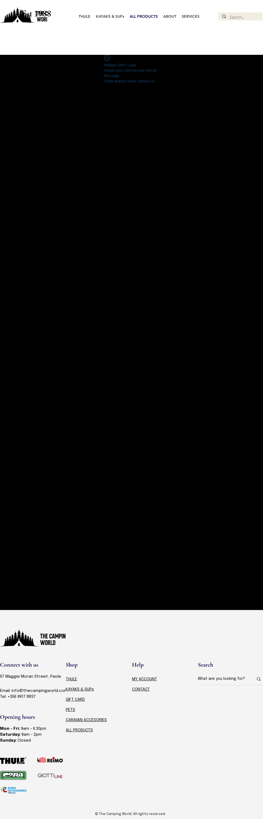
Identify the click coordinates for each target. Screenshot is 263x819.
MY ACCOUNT (144, 679)
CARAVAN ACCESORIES (86, 720)
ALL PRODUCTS (79, 730)
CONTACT (141, 689)
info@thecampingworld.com (40, 691)
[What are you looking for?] (222, 679)
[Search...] (240, 17)
